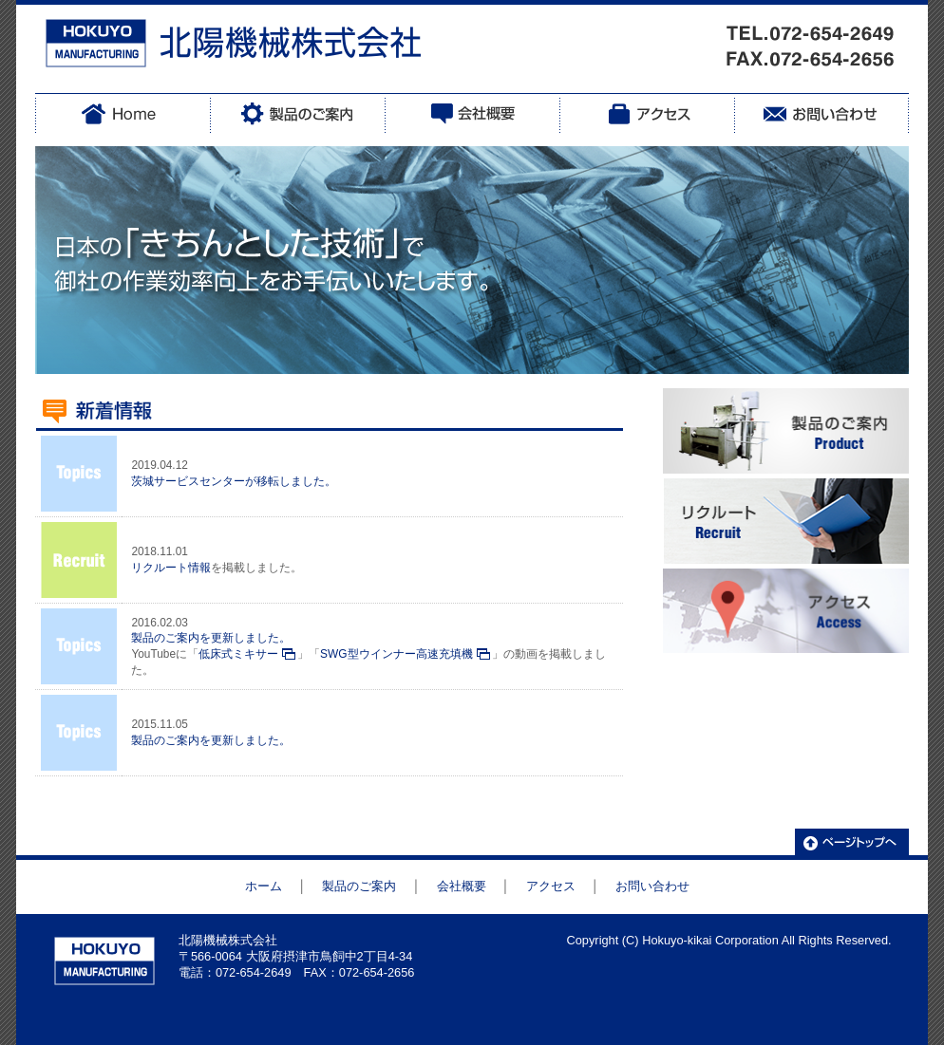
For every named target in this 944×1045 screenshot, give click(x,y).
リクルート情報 (171, 567)
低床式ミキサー (238, 654)
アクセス (551, 886)
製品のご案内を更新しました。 (211, 637)
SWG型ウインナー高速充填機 (396, 654)
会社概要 (461, 886)
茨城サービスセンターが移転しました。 (233, 481)
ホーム (263, 886)
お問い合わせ (652, 886)
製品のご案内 (359, 886)
